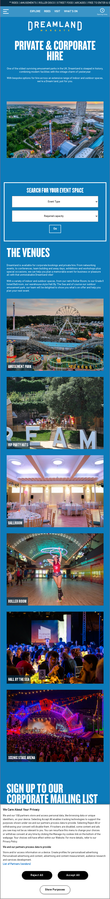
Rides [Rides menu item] (47, 11)
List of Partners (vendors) (17, 864)
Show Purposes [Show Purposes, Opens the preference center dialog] (55, 889)
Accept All (73, 875)
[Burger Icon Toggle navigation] (7, 11)
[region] (55, 851)
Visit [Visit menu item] (57, 11)
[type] (55, 201)
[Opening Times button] (102, 11)
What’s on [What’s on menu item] (71, 11)
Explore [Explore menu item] (35, 11)
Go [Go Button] (55, 228)
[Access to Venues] (55, 335)
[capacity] (55, 216)
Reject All (37, 875)
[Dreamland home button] (55, 26)
